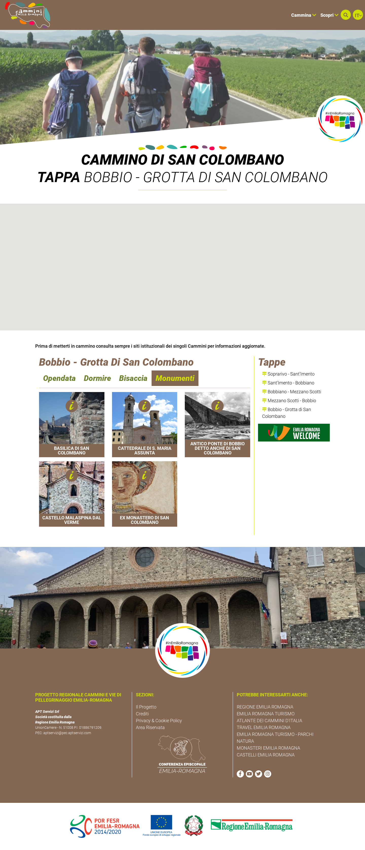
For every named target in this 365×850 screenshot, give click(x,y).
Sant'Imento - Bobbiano (288, 382)
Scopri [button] (329, 15)
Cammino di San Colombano (182, 160)
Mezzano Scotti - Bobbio (289, 400)
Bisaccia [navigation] (133, 378)
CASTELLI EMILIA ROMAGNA (266, 754)
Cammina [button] (303, 15)
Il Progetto (146, 707)
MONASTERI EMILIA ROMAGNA (268, 748)
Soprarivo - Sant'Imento (288, 374)
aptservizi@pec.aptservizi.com (67, 733)
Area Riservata (150, 727)
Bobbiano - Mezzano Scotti (291, 391)
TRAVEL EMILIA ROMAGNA (263, 727)
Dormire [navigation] (97, 378)
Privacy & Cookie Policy (159, 720)
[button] (346, 15)
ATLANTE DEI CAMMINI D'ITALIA (269, 720)
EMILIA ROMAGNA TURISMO (266, 713)
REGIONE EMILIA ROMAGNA (265, 707)
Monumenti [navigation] (175, 378)
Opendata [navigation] (59, 378)
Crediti (142, 713)
